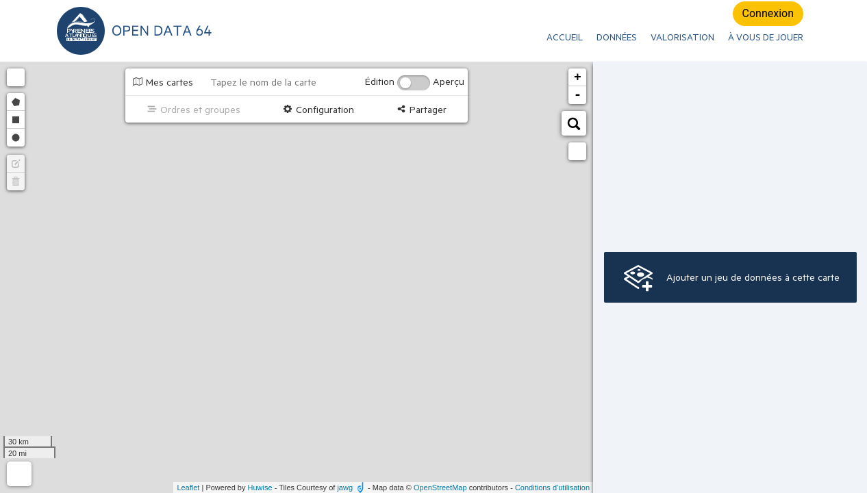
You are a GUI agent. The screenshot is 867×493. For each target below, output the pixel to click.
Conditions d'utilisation (552, 487)
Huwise (260, 487)
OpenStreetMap (440, 487)
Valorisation (682, 37)
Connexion (768, 13)
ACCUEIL (564, 37)
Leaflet (188, 487)
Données (616, 37)
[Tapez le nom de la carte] (280, 82)
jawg (345, 487)
